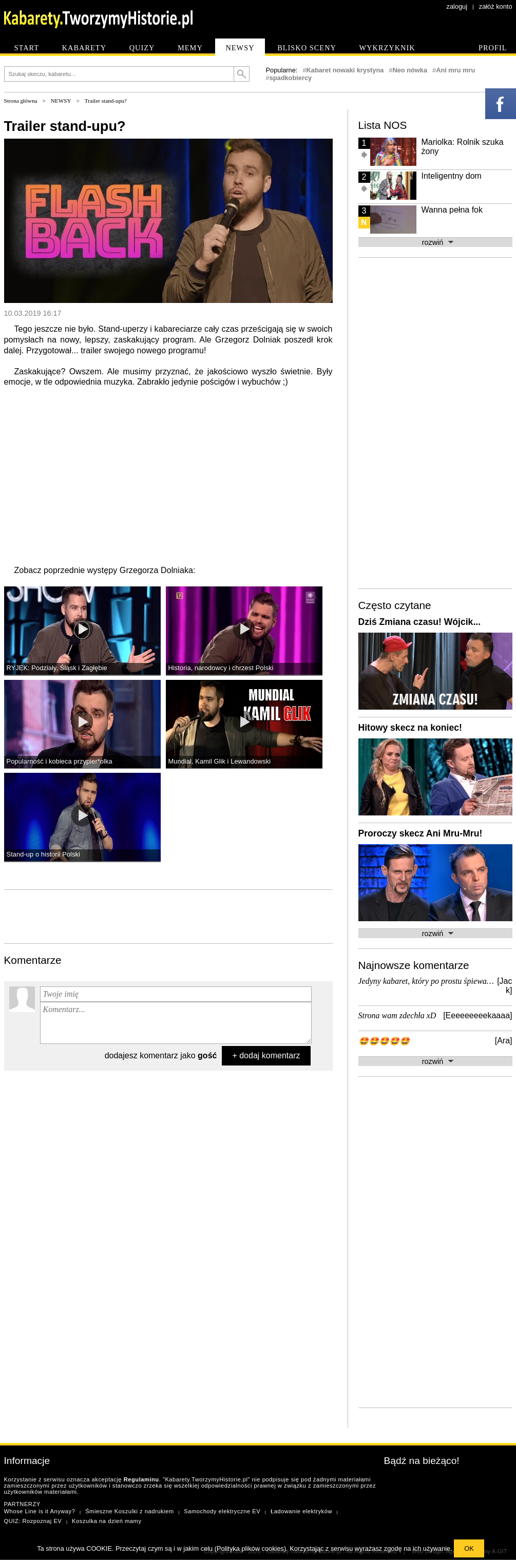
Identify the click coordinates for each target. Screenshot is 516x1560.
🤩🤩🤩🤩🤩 (384, 1041)
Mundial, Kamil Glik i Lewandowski (219, 761)
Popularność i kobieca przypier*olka (59, 761)
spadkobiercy (291, 78)
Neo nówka (409, 70)
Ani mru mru (455, 70)
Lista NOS (382, 125)
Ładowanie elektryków (301, 1511)
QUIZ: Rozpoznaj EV (33, 1521)
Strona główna (20, 101)
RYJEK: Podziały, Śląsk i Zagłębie (57, 668)
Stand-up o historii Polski (43, 854)
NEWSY (61, 101)
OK (469, 1548)
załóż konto (495, 6)
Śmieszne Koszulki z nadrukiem (129, 1511)
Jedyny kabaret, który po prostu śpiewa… (426, 981)
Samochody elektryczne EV (222, 1511)
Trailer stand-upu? (106, 101)
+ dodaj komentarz (266, 1055)
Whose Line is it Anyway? (39, 1511)
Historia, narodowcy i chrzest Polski (221, 668)
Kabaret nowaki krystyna (345, 70)
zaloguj (457, 6)
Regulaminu (141, 1479)
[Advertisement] (168, 915)
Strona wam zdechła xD (397, 1015)
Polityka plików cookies (250, 1548)
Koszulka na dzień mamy (106, 1521)
